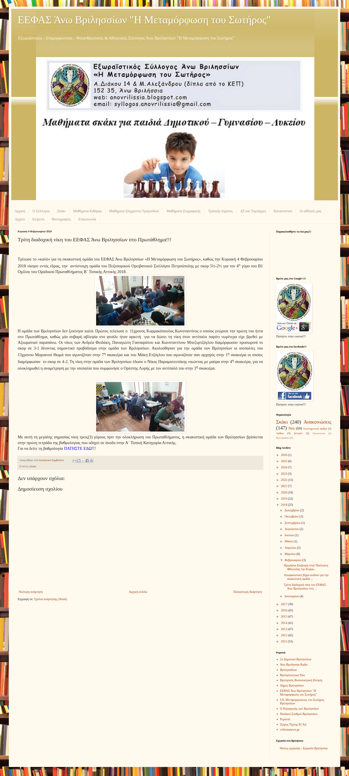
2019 (284, 498)
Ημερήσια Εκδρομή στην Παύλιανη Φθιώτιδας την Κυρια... (306, 567)
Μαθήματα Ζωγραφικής (184, 211)
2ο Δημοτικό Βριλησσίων (296, 659)
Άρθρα (280, 433)
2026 (284, 455)
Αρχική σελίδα (138, 592)
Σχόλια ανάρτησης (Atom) (50, 599)
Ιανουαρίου (292, 596)
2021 (284, 486)
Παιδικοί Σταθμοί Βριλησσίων (299, 714)
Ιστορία (298, 433)
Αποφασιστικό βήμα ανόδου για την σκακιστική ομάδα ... (306, 577)
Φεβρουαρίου (293, 560)
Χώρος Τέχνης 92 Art (293, 724)
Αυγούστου (292, 529)
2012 (284, 635)
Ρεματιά (285, 719)
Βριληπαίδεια (288, 670)
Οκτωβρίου (292, 516)
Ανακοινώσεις (317, 422)
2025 (284, 461)
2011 (284, 641)
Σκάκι (61, 211)
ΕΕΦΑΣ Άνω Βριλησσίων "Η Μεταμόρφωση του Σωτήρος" (144, 20)
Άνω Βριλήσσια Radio (294, 664)
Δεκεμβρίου (292, 510)
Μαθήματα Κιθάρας (87, 211)
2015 (284, 616)
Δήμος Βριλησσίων (292, 685)
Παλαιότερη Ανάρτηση (247, 592)
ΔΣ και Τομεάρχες (253, 211)
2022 (284, 480)
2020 (284, 492)
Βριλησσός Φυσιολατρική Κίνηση (301, 680)
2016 (284, 610)
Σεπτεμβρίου (293, 523)
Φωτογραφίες (61, 219)
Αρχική (20, 211)
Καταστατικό (283, 211)
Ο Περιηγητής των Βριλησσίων (299, 708)
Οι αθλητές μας (311, 211)
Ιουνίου (290, 535)
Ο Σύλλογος (41, 211)
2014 (284, 623)
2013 (284, 629)
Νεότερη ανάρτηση (31, 592)
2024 (284, 467)
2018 (284, 504)
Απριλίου (291, 547)
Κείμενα (38, 219)
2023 (284, 473)
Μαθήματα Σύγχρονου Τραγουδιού (134, 211)
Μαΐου (289, 541)
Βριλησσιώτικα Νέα (292, 675)
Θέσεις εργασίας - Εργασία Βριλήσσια (304, 748)
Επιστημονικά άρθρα (315, 428)
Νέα (291, 428)
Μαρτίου (290, 554)
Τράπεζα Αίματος (220, 211)
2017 (284, 604)
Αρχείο (20, 219)
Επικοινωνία (87, 219)
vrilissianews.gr (290, 729)
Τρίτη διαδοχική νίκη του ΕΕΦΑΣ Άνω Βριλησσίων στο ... (305, 586)
